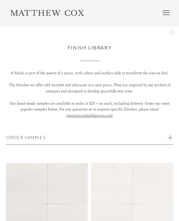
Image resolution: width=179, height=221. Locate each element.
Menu (166, 12)
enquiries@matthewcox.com (90, 115)
